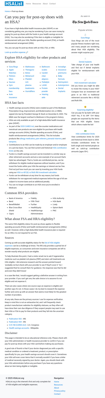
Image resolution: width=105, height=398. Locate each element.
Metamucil (29, 76)
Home (28, 4)
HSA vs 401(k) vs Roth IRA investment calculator (37, 172)
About (45, 4)
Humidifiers (30, 91)
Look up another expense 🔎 (16, 52)
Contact (52, 4)
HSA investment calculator (85, 83)
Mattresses (30, 67)
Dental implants (85, 62)
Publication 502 (15, 319)
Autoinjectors (63, 85)
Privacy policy (59, 391)
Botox (27, 73)
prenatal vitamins (54, 139)
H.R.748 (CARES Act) (17, 325)
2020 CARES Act (27, 126)
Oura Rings (13, 67)
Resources (36, 4)
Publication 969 (15, 322)
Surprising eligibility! (85, 110)
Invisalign (62, 67)
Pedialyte (45, 82)
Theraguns (29, 70)
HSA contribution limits (85, 134)
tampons (12, 142)
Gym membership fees (14, 88)
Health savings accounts (19, 328)
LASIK (44, 85)
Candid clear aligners (45, 76)
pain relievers (41, 139)
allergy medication (27, 139)
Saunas (12, 82)
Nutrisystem (63, 82)
